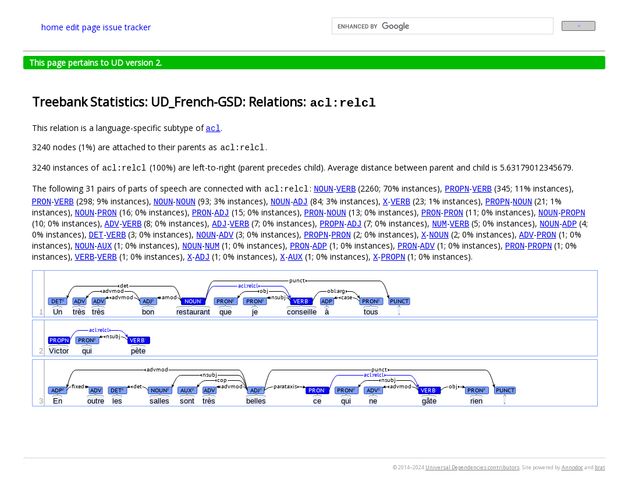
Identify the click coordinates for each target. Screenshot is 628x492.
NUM (439, 223)
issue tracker (127, 27)
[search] (441, 26)
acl (213, 127)
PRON (42, 201)
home (52, 27)
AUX (104, 245)
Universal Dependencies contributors (472, 467)
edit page (83, 27)
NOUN (323, 188)
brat (600, 467)
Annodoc (572, 467)
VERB (346, 188)
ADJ (300, 201)
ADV (112, 223)
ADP (569, 223)
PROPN (457, 188)
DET (96, 234)
